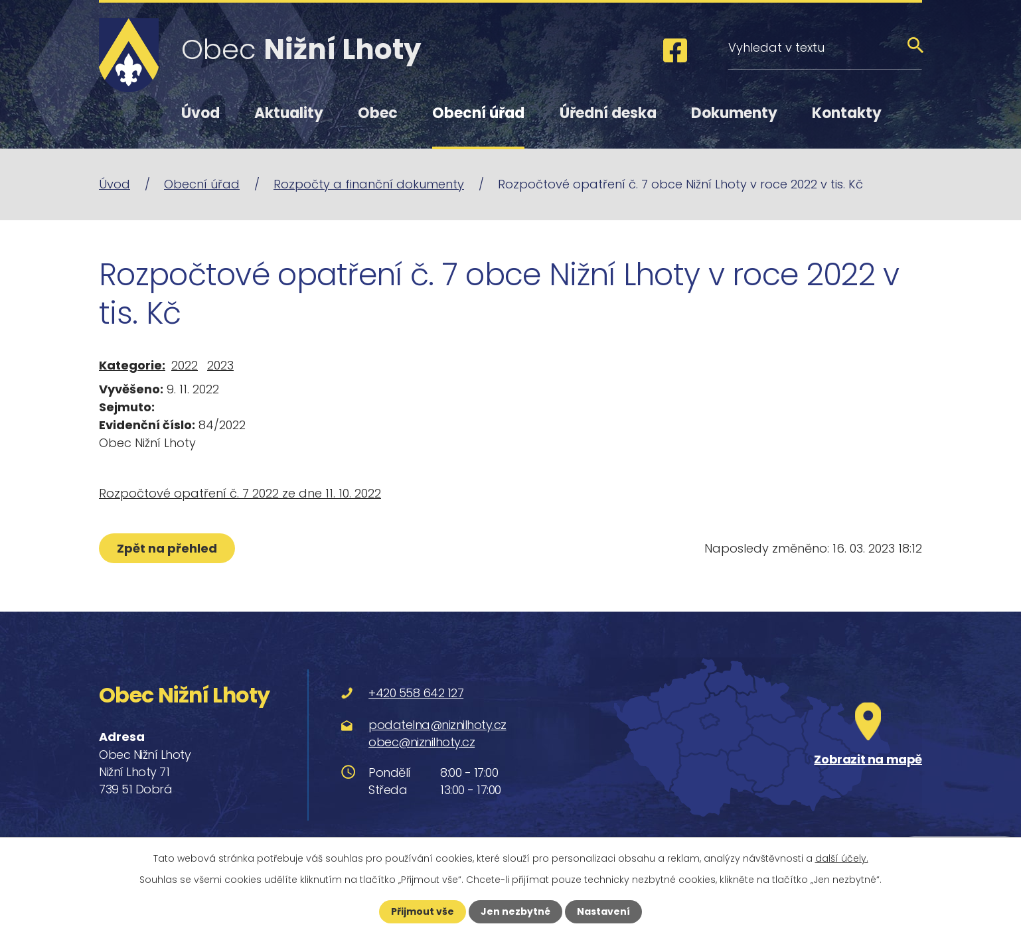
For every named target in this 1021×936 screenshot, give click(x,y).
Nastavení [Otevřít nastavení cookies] (603, 911)
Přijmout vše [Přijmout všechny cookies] (422, 911)
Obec (378, 113)
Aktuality (288, 113)
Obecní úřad (478, 113)
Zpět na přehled (167, 548)
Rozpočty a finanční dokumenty (369, 184)
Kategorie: (132, 365)
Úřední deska (608, 113)
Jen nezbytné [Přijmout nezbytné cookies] (515, 911)
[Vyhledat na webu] (825, 47)
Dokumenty (734, 113)
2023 (220, 365)
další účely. (841, 858)
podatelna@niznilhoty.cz (437, 724)
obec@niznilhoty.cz (421, 742)
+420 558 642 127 (415, 693)
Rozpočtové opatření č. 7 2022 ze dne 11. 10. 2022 (240, 493)
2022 (184, 365)
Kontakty (847, 113)
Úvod (200, 113)
